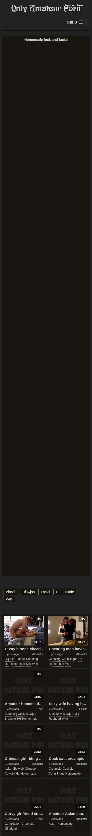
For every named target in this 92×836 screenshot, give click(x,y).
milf (28, 664)
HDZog (39, 708)
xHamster (37, 654)
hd (6, 664)
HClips (83, 708)
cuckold (68, 768)
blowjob (29, 592)
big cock (19, 714)
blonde (11, 592)
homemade (65, 592)
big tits (9, 659)
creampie (55, 768)
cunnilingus (69, 659)
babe (8, 714)
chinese (30, 768)
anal (52, 714)
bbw (59, 714)
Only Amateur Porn (46, 8)
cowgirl (9, 773)
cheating (32, 659)
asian (8, 768)
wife (9, 599)
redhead (55, 718)
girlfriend (11, 828)
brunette (10, 718)
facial (45, 592)
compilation (12, 823)
